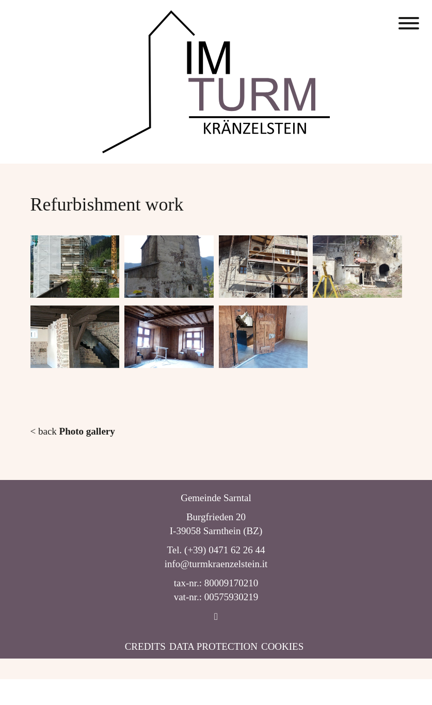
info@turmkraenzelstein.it (216, 563)
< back (72, 431)
